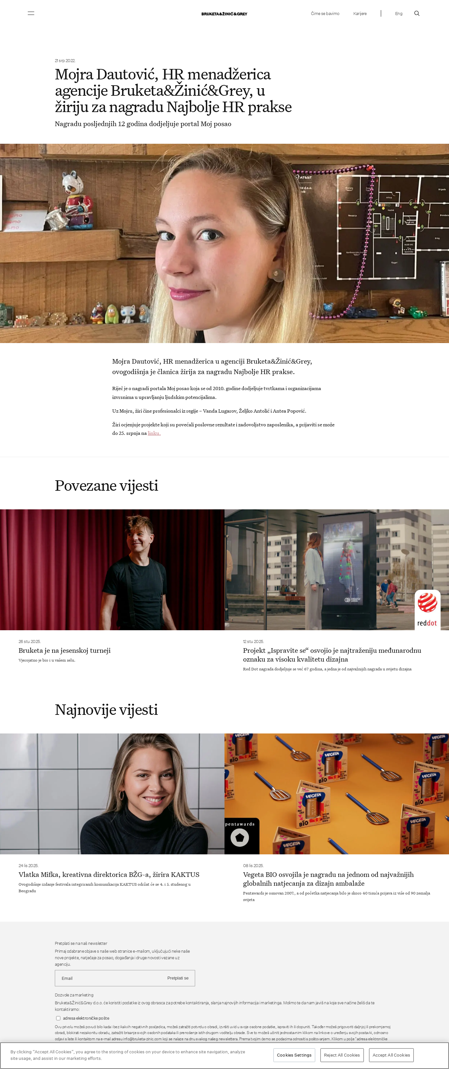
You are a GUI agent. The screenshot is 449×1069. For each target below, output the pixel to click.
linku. (154, 433)
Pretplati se (178, 978)
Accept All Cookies (391, 1055)
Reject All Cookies (342, 1055)
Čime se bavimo (325, 13)
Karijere (360, 13)
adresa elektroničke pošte (86, 1018)
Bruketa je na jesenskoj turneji (65, 650)
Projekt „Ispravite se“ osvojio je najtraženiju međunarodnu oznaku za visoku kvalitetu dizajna (332, 655)
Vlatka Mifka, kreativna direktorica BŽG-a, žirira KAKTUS (109, 874)
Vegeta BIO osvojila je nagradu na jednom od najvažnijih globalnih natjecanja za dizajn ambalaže (328, 879)
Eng (398, 13)
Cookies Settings (294, 1055)
